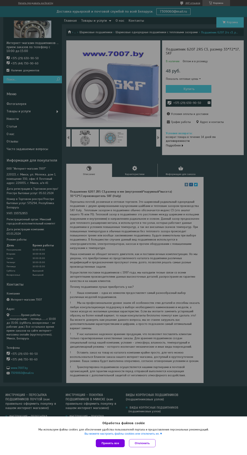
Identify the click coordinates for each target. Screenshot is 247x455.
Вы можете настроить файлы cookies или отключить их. (122, 433)
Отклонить (142, 443)
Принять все (110, 443)
